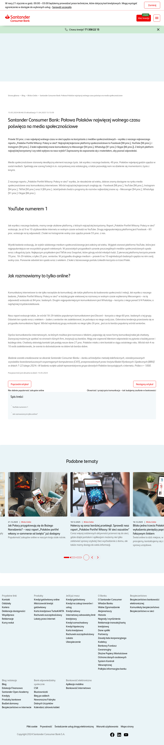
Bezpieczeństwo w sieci (142, 611)
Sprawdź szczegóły (62, 7)
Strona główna (13, 95)
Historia (102, 615)
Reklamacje (8, 618)
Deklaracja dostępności (13, 611)
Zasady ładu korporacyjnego (112, 638)
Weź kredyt (144, 18)
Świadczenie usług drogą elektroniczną (74, 726)
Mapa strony (127, 726)
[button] (158, 29)
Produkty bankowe (11, 699)
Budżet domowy (10, 703)
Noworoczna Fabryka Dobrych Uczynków (44, 701)
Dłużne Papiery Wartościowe (112, 653)
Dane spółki (104, 630)
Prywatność (46, 726)
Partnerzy (103, 634)
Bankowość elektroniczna (79, 680)
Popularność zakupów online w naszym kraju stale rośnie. (37, 505)
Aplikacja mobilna (74, 684)
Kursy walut (8, 622)
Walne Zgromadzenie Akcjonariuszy (109, 609)
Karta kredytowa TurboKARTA (49, 611)
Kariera (5, 607)
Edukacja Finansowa (12, 688)
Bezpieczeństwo (138, 595)
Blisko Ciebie (32, 95)
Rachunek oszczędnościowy (48, 615)
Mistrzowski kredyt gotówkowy (43, 605)
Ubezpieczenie (73, 642)
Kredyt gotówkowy (75, 599)
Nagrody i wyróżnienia (109, 618)
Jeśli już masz (73, 595)
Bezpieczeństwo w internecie (16, 707)
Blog (23, 95)
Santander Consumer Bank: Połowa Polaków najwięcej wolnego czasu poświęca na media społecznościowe (81, 95)
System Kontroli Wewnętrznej (106, 663)
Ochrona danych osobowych (112, 657)
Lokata (69, 638)
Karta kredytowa (74, 630)
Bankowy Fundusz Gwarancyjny (107, 647)
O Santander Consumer (110, 599)
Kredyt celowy (73, 611)
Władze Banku (105, 603)
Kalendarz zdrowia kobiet (47, 707)
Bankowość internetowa (78, 688)
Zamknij (152, 5)
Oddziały (6, 603)
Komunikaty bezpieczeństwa (144, 607)
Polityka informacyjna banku (112, 668)
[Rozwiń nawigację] (156, 18)
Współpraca (8, 615)
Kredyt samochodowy (77, 622)
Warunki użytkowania (107, 726)
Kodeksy (102, 642)
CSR (36, 688)
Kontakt (6, 599)
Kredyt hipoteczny (75, 626)
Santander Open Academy (15, 692)
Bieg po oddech (41, 695)
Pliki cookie (32, 726)
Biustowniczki (41, 692)
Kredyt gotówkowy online (47, 599)
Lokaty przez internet (44, 618)
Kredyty (6, 695)
